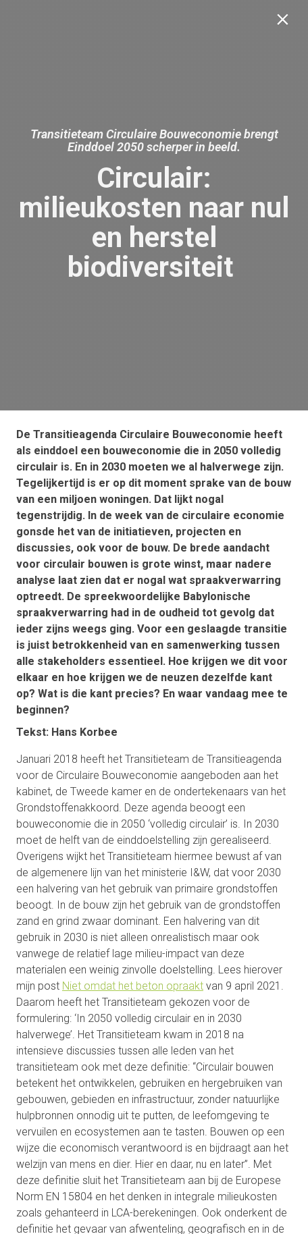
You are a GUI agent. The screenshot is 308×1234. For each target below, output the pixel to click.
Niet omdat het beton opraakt (132, 986)
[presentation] (154, 205)
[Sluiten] (285, 23)
